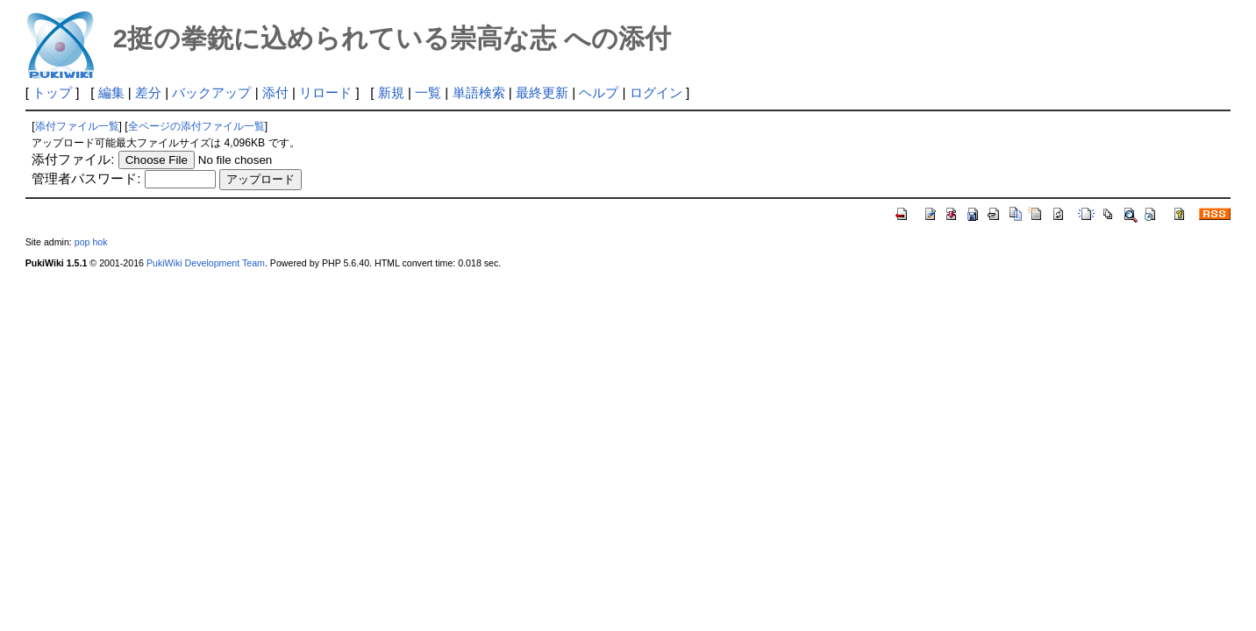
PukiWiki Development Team (205, 263)
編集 (111, 92)
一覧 (428, 92)
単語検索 (479, 92)
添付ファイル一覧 (77, 126)
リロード (325, 92)
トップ (52, 92)
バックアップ (211, 92)
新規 (391, 92)
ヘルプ (598, 92)
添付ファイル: (73, 159)
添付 (275, 92)
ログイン (656, 92)
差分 (148, 92)
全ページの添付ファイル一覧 (196, 126)
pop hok (91, 242)
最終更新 (542, 92)
